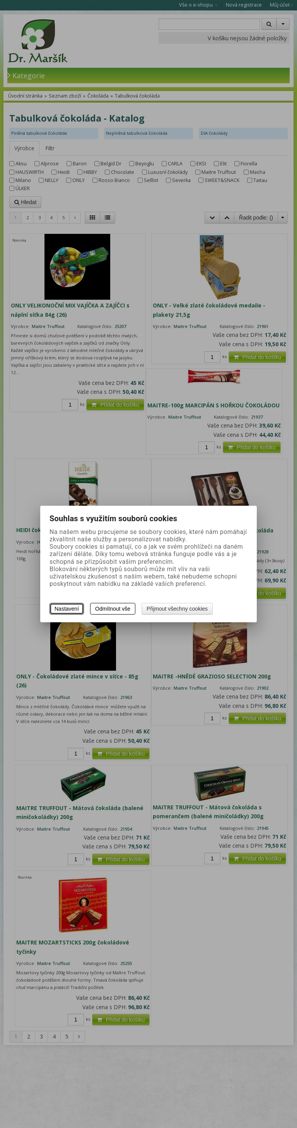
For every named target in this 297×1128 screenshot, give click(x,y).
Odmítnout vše (112, 609)
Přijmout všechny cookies (177, 609)
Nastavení (67, 609)
